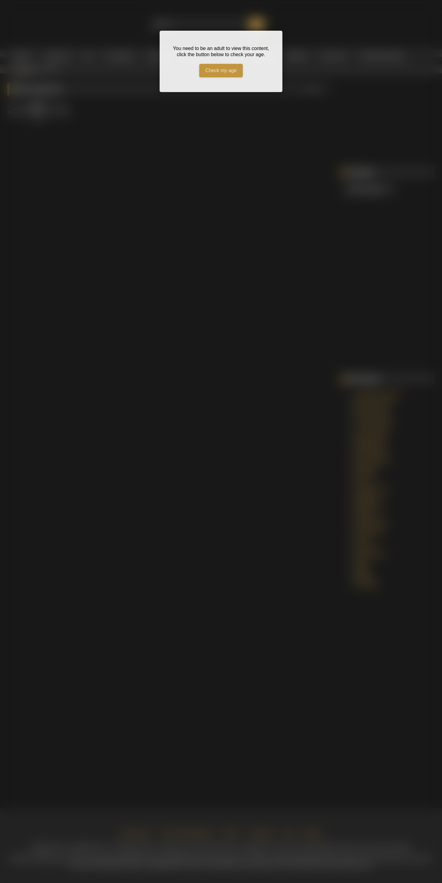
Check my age (221, 70)
